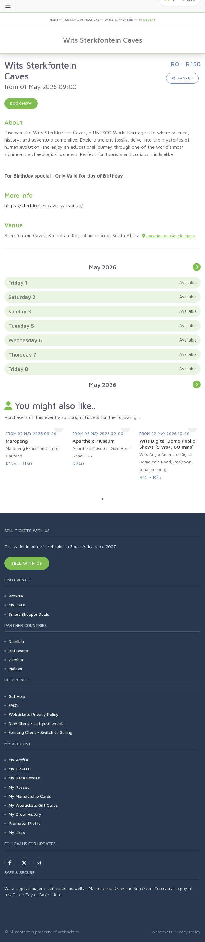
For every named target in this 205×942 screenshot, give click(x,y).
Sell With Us (26, 563)
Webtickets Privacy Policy (33, 714)
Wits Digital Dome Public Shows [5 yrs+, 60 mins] (167, 444)
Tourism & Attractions (81, 19)
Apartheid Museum (93, 441)
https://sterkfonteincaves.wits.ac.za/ (43, 205)
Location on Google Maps (168, 235)
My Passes (19, 787)
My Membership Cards (30, 796)
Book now (21, 103)
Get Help (17, 696)
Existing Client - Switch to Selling (40, 732)
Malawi (15, 668)
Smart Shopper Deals (29, 614)
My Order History (25, 814)
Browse (16, 595)
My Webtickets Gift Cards (33, 805)
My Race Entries (24, 777)
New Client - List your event (36, 723)
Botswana (18, 650)
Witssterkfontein (119, 19)
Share (181, 78)
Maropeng (17, 441)
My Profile (18, 759)
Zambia (16, 659)
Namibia (16, 641)
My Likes (17, 604)
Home (54, 19)
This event (147, 19)
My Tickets (19, 768)
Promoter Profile (25, 823)
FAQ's (14, 705)
